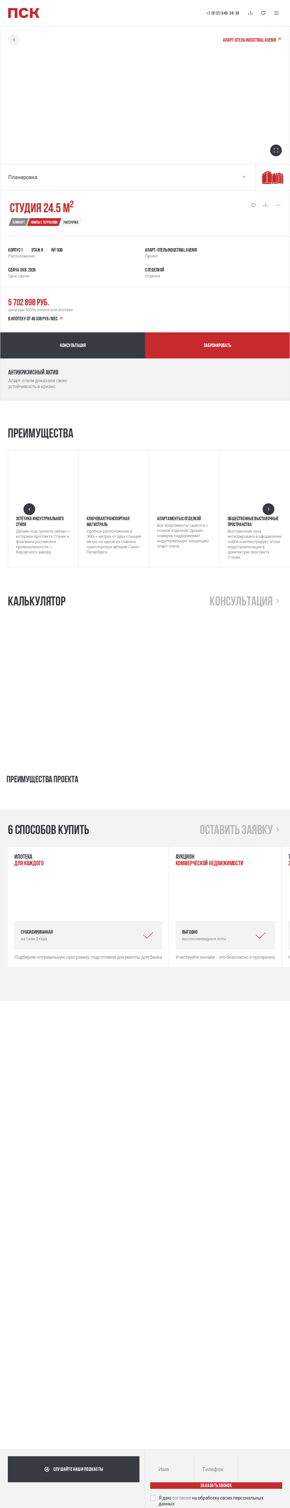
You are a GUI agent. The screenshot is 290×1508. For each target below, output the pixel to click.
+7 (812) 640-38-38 (222, 13)
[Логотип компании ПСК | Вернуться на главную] (24, 13)
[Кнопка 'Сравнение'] (250, 13)
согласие (182, 1498)
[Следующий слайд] (268, 509)
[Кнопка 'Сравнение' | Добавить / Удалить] (265, 205)
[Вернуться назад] (14, 40)
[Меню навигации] (276, 13)
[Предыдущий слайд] (29, 509)
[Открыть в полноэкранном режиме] (276, 150)
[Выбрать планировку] (244, 177)
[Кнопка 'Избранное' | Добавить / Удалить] (253, 205)
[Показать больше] (278, 205)
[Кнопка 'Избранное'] (263, 13)
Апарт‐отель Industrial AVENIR (252, 39)
